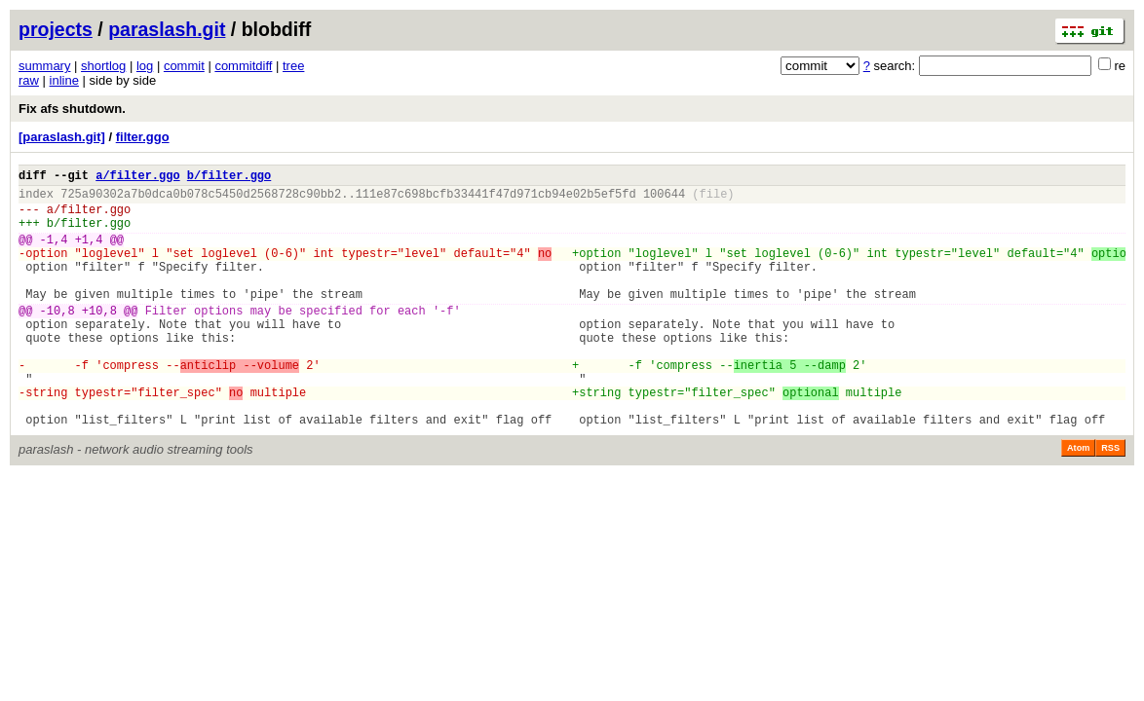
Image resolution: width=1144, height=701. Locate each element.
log (144, 65)
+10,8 (99, 339)
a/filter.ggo (137, 177)
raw (29, 80)
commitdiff (243, 65)
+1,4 (89, 253)
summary (44, 65)
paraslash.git (166, 29)
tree (293, 65)
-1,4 (54, 253)
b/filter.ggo (229, 177)
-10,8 (57, 339)
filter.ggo (143, 136)
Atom (1078, 500)
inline (64, 80)
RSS (1110, 500)
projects (56, 29)
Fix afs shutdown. (72, 108)
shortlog (103, 65)
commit (184, 65)
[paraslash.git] (62, 136)
